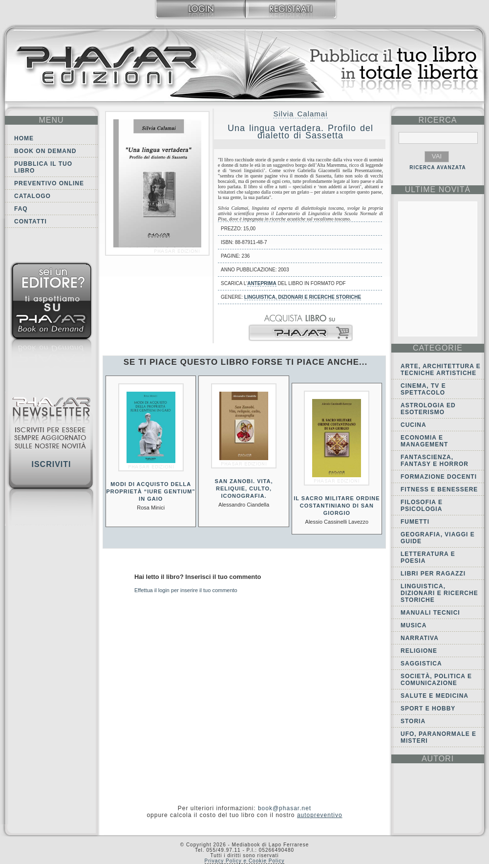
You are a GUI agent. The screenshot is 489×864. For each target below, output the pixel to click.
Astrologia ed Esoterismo (428, 409)
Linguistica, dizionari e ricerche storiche (302, 297)
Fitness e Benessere (439, 489)
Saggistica (421, 663)
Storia (413, 721)
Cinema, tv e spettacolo (423, 389)
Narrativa (420, 638)
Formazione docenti (439, 476)
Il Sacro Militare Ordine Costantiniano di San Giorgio (337, 505)
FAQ (21, 208)
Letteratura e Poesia (428, 557)
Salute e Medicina (434, 695)
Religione (419, 650)
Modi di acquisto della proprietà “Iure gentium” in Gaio (150, 491)
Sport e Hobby (428, 708)
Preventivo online (49, 183)
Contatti (30, 221)
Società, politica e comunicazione (436, 680)
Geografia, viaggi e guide (438, 538)
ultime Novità (438, 189)
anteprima (261, 283)
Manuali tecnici (430, 612)
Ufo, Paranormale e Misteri (438, 737)
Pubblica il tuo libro (43, 167)
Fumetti (415, 521)
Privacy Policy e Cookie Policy (245, 861)
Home (24, 138)
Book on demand (45, 151)
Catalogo (32, 196)
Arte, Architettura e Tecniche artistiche (441, 370)
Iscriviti (51, 464)
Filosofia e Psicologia (422, 505)
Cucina (413, 424)
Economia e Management (424, 441)
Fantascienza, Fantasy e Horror (434, 460)
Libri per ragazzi (433, 573)
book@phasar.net (284, 808)
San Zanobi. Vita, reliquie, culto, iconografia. (244, 488)
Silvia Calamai (300, 114)
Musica (413, 625)
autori (438, 758)
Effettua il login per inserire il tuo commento (185, 590)
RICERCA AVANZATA (437, 167)
